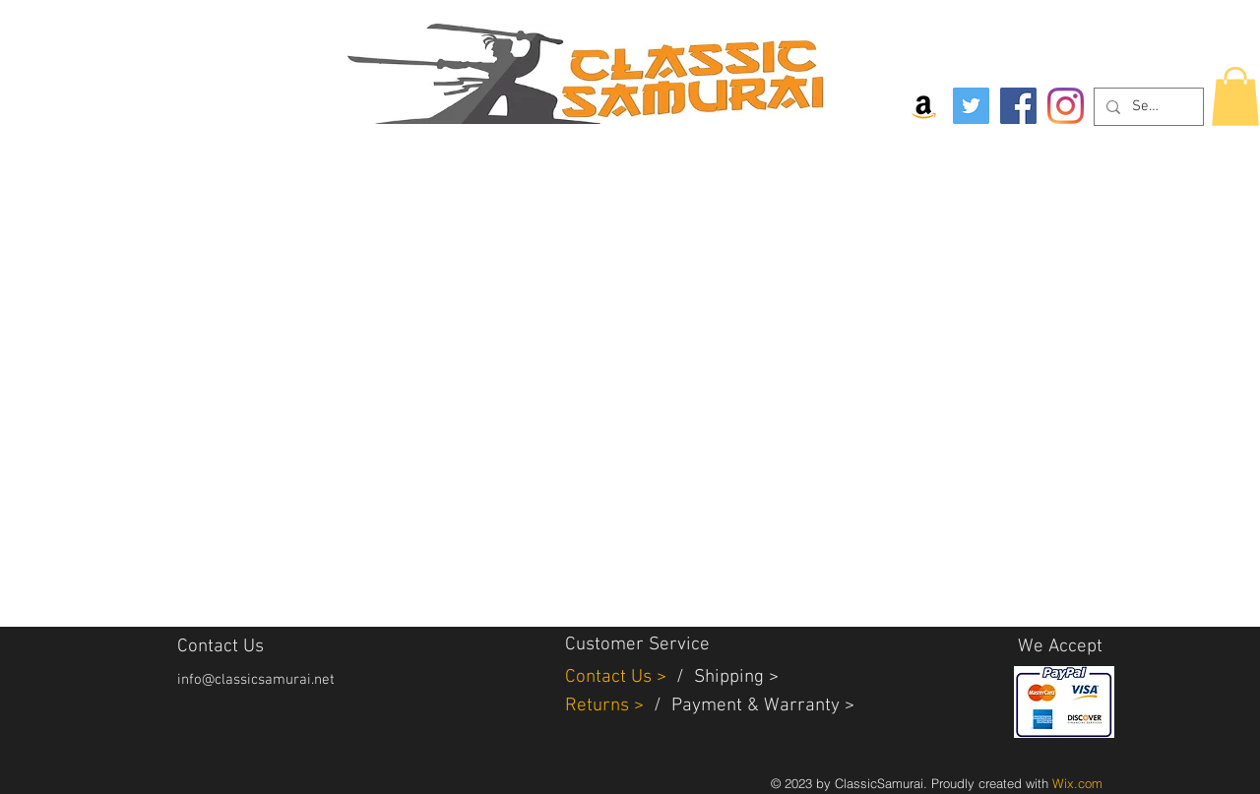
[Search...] (1147, 107)
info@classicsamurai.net (256, 680)
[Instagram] (1065, 106)
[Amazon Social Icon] (924, 106)
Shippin (724, 677)
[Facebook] (1018, 106)
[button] (1235, 96)
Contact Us (611, 677)
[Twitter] (971, 106)
